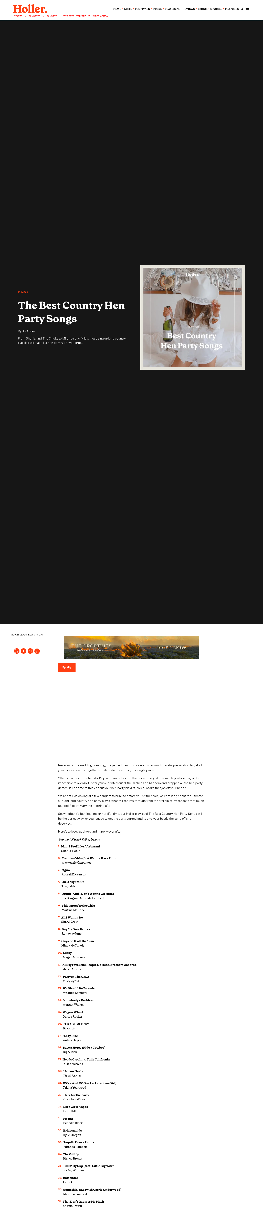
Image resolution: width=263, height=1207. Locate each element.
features (232, 9)
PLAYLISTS (34, 16)
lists (128, 9)
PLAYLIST (52, 16)
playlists (172, 9)
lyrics (202, 9)
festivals (142, 9)
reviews (189, 9)
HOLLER (18, 16)
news (117, 9)
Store (157, 9)
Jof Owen (28, 330)
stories (216, 9)
